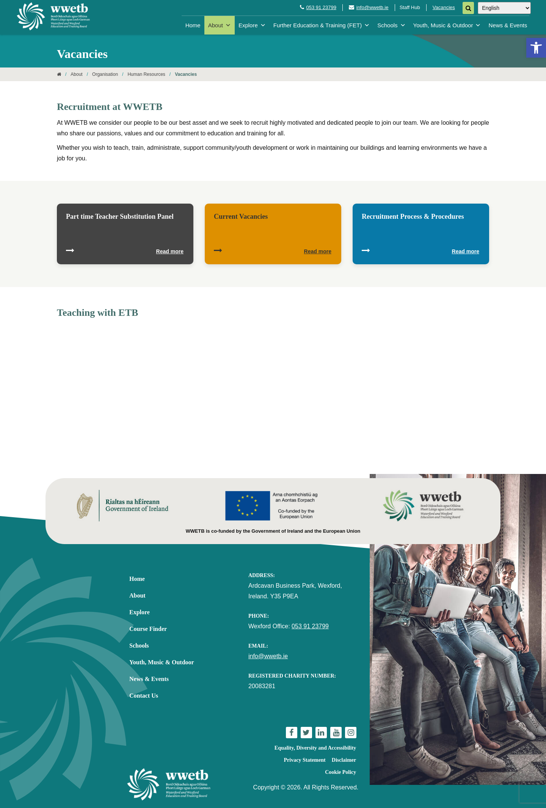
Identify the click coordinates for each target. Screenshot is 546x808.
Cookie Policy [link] (340, 772)
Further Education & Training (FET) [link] (321, 25)
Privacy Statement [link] (305, 760)
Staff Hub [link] (410, 7)
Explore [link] (252, 25)
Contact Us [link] (143, 695)
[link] (536, 48)
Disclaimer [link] (344, 760)
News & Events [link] (507, 25)
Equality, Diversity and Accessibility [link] (315, 748)
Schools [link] (391, 25)
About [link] (219, 25)
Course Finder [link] (148, 629)
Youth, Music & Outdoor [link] (447, 25)
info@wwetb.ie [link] (372, 7)
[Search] (468, 8)
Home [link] (193, 25)
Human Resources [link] (146, 74)
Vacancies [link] (444, 7)
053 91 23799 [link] (321, 7)
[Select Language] (504, 8)
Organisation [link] (105, 74)
